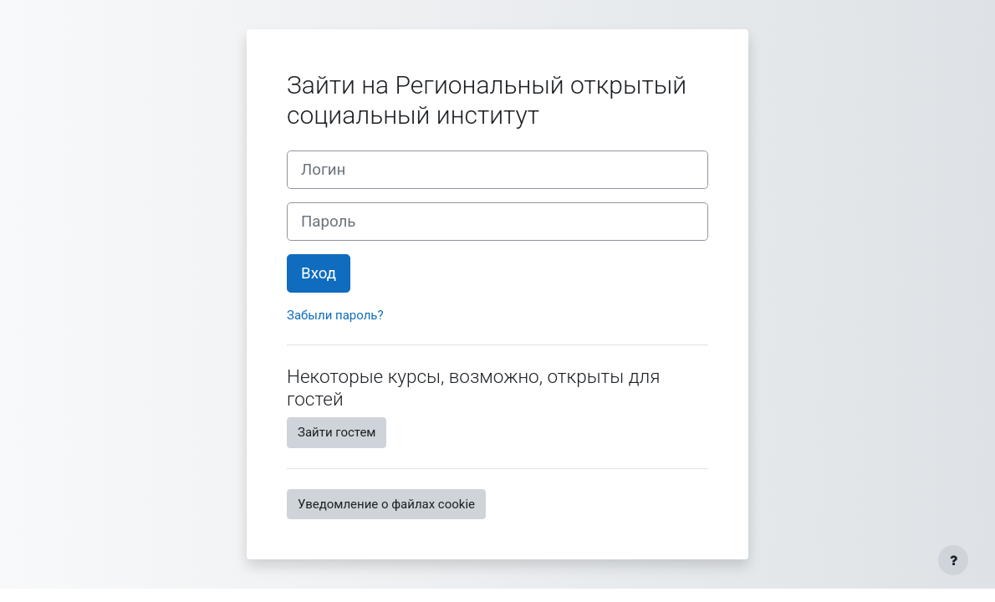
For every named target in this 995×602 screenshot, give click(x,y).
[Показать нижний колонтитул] (953, 560)
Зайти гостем (336, 432)
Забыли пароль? (335, 315)
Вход (318, 273)
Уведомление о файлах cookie (386, 504)
